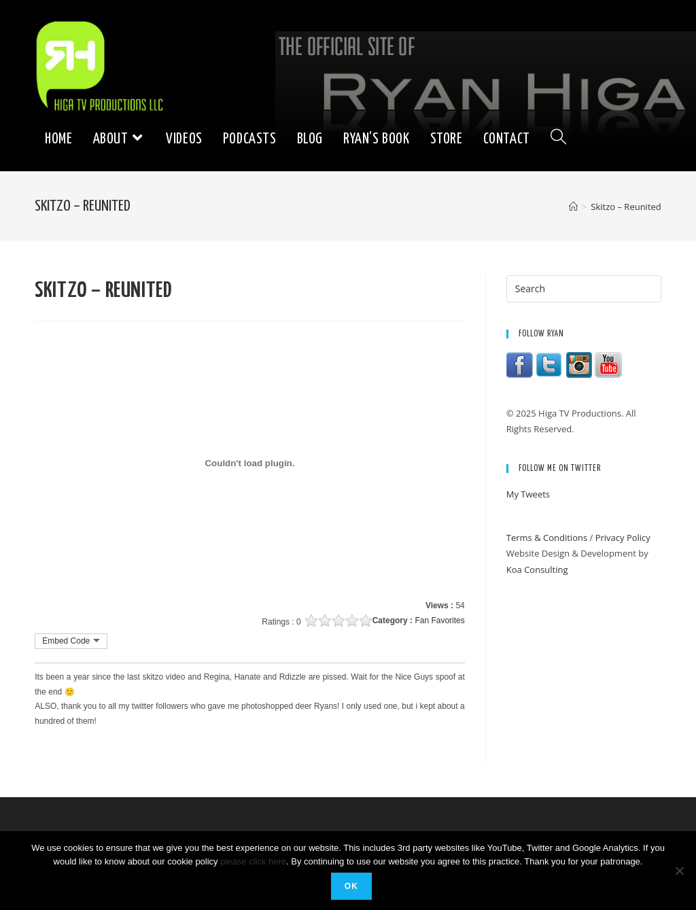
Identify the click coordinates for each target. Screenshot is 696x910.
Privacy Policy (622, 537)
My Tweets (528, 494)
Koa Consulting (537, 569)
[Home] (573, 206)
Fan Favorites (439, 620)
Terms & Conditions (546, 537)
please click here (253, 861)
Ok (351, 886)
